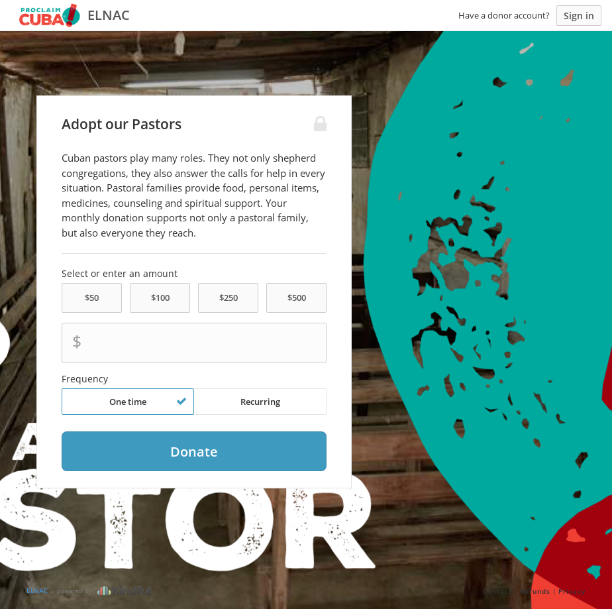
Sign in (579, 15)
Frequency (85, 379)
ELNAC (37, 590)
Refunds (535, 591)
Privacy (572, 591)
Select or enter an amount (120, 274)
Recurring (260, 402)
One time (148, 402)
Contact (497, 591)
